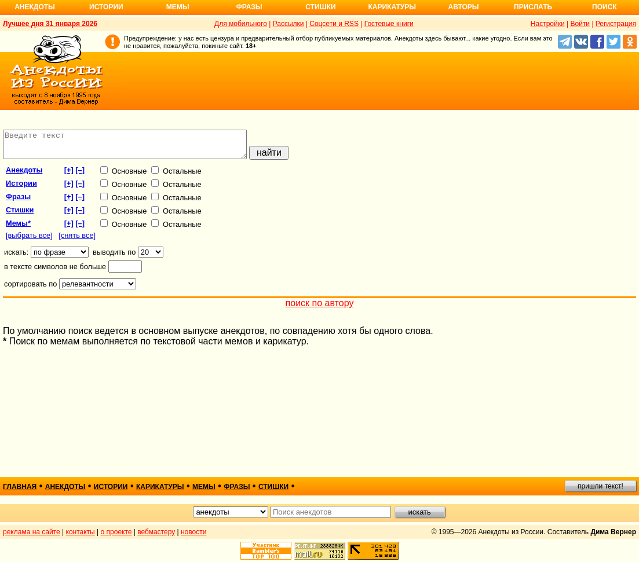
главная (19, 487)
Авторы (463, 7)
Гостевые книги (389, 24)
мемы (204, 487)
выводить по (114, 257)
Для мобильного (240, 24)
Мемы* (18, 228)
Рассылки (288, 24)
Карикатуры (392, 7)
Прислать (533, 7)
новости (193, 532)
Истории (106, 7)
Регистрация (616, 24)
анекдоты (24, 175)
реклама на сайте (31, 532)
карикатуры (160, 487)
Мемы (177, 7)
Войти (580, 24)
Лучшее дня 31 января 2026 (50, 24)
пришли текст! (600, 486)
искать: (16, 257)
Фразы (249, 7)
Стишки (320, 7)
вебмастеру (156, 532)
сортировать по (30, 289)
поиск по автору (320, 308)
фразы (18, 201)
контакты (80, 532)
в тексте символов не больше (55, 271)
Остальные (176, 176)
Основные (123, 176)
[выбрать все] (29, 240)
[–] (80, 175)
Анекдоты (34, 7)
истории (21, 188)
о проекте (116, 532)
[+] (69, 175)
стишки (20, 215)
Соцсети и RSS (334, 24)
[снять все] (77, 240)
